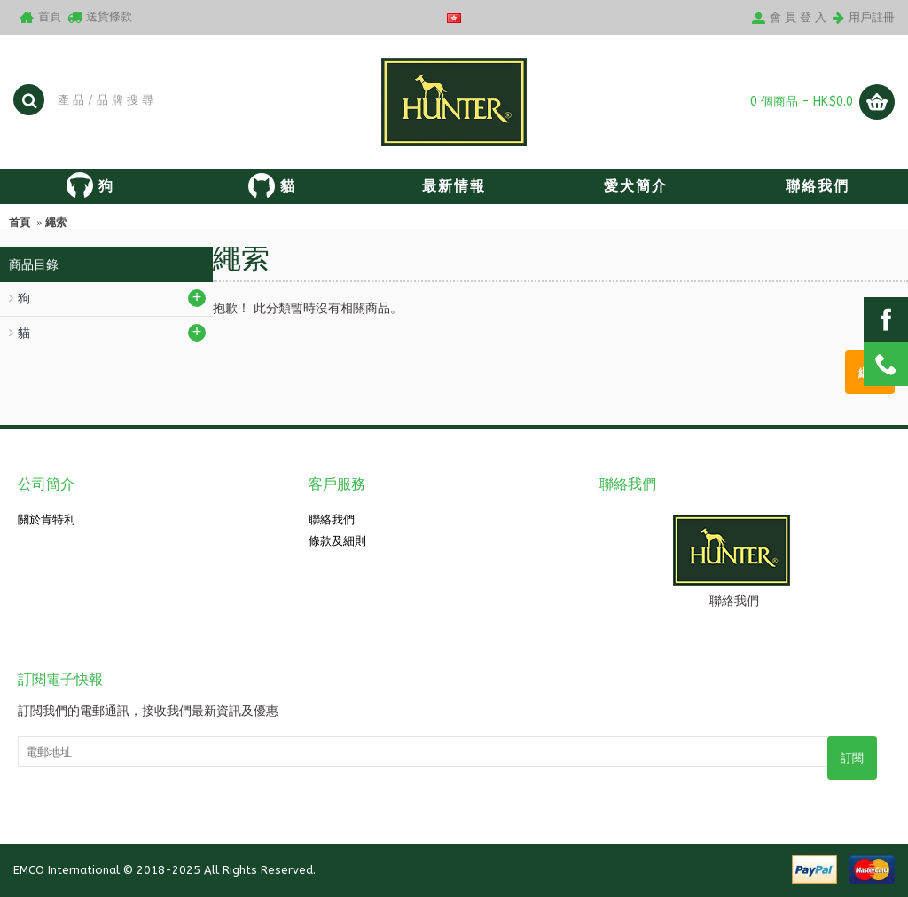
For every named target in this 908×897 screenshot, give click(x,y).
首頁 (19, 222)
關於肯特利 (46, 519)
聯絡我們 (332, 519)
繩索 (56, 222)
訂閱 (852, 758)
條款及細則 (337, 540)
